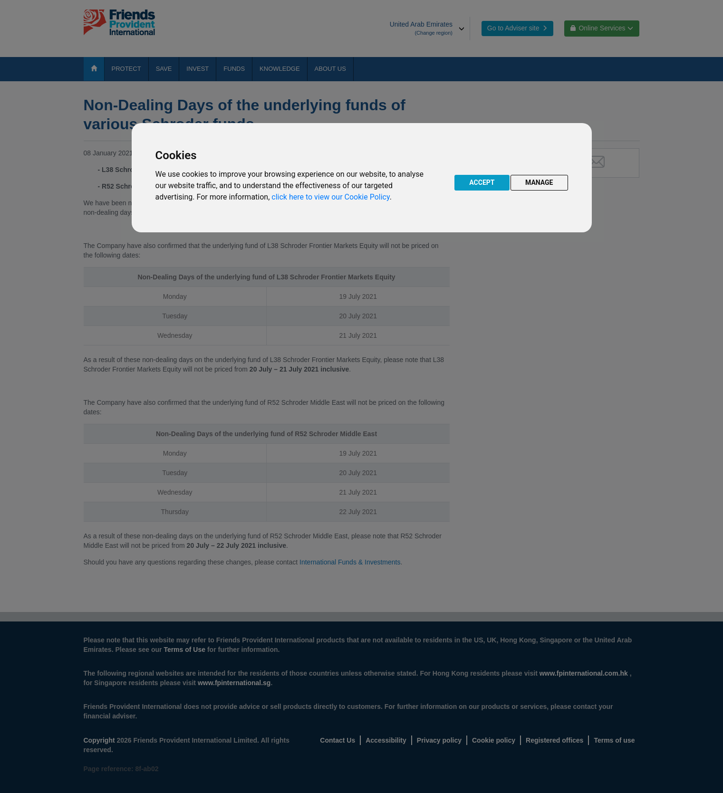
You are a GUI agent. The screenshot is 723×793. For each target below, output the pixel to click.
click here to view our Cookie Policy (330, 196)
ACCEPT (481, 182)
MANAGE (539, 182)
